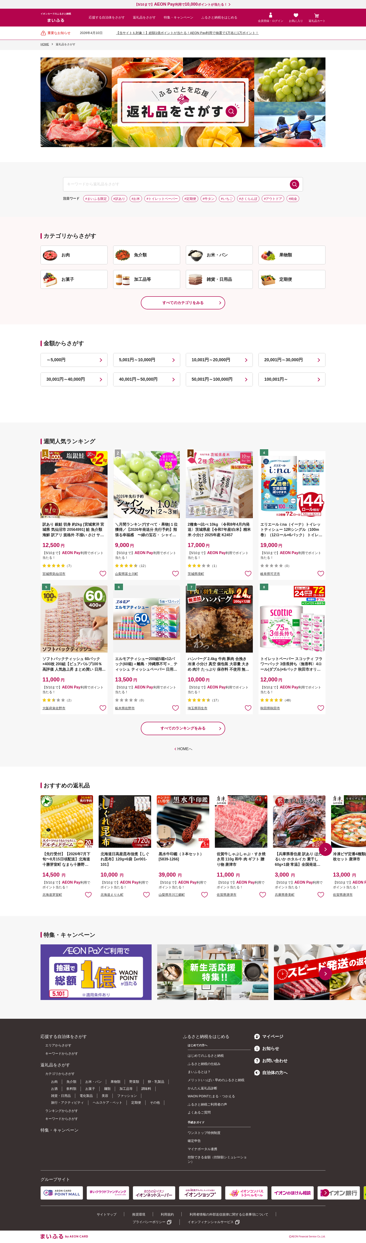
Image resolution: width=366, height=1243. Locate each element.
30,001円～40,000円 (65, 379)
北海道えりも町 (112, 895)
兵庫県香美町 (285, 895)
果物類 (115, 1081)
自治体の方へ (271, 1072)
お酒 (54, 1089)
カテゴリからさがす (60, 1074)
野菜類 (134, 1081)
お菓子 (90, 1089)
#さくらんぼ (248, 199)
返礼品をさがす (144, 17)
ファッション (127, 1096)
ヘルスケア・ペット (107, 1102)
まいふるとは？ (199, 1072)
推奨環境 (138, 1214)
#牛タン (208, 199)
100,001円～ (276, 379)
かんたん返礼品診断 (202, 1088)
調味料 (146, 1089)
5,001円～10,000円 (137, 359)
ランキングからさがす (61, 1111)
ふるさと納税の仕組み (204, 1064)
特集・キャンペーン (178, 17)
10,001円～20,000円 (211, 359)
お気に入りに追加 (88, 894)
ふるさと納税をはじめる (219, 17)
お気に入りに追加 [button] (102, 573)
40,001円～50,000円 (138, 379)
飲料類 (71, 1089)
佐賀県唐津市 (226, 895)
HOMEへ (184, 749)
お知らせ (266, 1048)
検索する (294, 184)
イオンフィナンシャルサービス (211, 1222)
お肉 (54, 1081)
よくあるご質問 (199, 1112)
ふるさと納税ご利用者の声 (207, 1104)
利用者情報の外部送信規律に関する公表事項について (229, 1214)
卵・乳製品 (156, 1081)
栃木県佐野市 (125, 708)
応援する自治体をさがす (107, 17)
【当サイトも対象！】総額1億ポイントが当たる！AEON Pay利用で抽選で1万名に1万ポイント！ (187, 33)
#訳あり (119, 199)
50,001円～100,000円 (212, 379)
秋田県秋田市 (270, 708)
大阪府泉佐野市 (53, 708)
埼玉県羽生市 (197, 708)
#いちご (227, 199)
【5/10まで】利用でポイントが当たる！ (180, 4)
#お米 (136, 199)
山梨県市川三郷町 (172, 895)
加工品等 (126, 1089)
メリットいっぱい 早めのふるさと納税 (216, 1080)
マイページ (268, 1036)
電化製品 (86, 1096)
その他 (155, 1102)
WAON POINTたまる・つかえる (211, 1096)
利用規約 (167, 1214)
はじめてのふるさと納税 (206, 1055)
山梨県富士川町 (126, 574)
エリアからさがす (58, 1045)
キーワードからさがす (61, 1053)
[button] (325, 849)
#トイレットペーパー (162, 199)
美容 (105, 1096)
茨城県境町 (196, 574)
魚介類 (71, 1081)
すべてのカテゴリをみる (183, 303)
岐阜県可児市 (270, 574)
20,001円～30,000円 (283, 359)
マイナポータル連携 (202, 1149)
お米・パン (93, 1081)
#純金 (293, 199)
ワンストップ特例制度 (204, 1133)
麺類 (107, 1089)
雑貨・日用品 (61, 1096)
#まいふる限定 (96, 199)
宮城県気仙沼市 (53, 574)
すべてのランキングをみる (183, 728)
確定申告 (194, 1141)
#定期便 (190, 199)
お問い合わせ (271, 1060)
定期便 (136, 1102)
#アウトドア (273, 199)
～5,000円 (55, 359)
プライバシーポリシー (149, 1222)
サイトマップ (106, 1214)
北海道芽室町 (52, 895)
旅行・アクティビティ (67, 1102)
